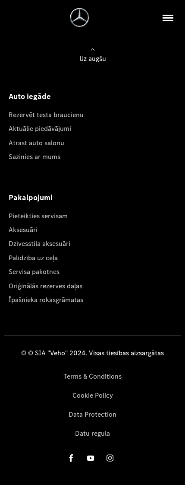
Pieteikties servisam (38, 215)
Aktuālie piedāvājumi (40, 128)
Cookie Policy (92, 395)
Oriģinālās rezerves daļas (45, 285)
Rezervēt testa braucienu (46, 114)
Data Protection (92, 414)
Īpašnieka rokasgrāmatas (46, 299)
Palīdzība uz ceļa (33, 257)
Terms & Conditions (92, 376)
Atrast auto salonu (36, 142)
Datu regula (92, 433)
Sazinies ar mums (34, 156)
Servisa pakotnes (34, 271)
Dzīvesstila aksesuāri (39, 243)
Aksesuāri (23, 229)
